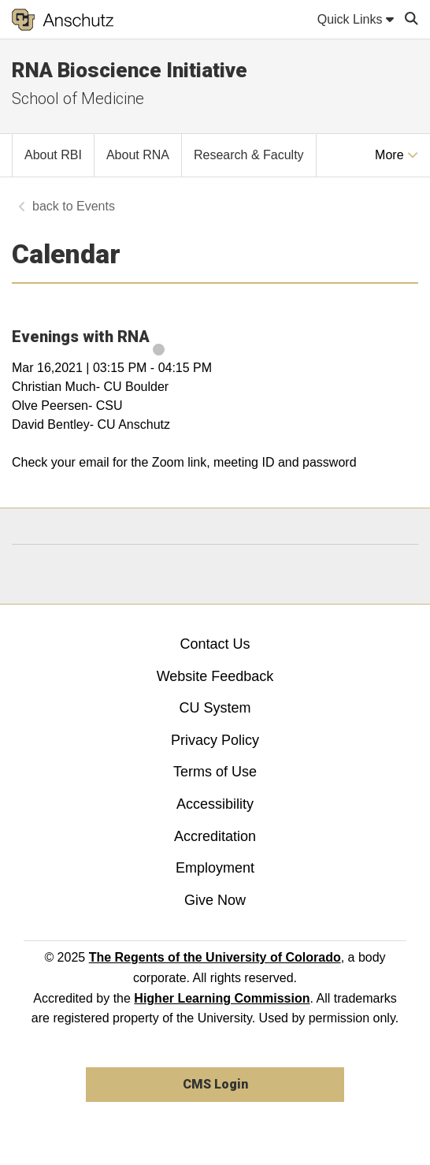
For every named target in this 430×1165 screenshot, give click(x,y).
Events (95, 206)
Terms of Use (215, 772)
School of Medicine (78, 98)
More (396, 155)
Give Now (215, 900)
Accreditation (215, 836)
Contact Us (215, 644)
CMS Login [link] (215, 1084)
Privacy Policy (215, 740)
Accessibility (215, 804)
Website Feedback (215, 676)
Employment (215, 868)
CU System (214, 708)
